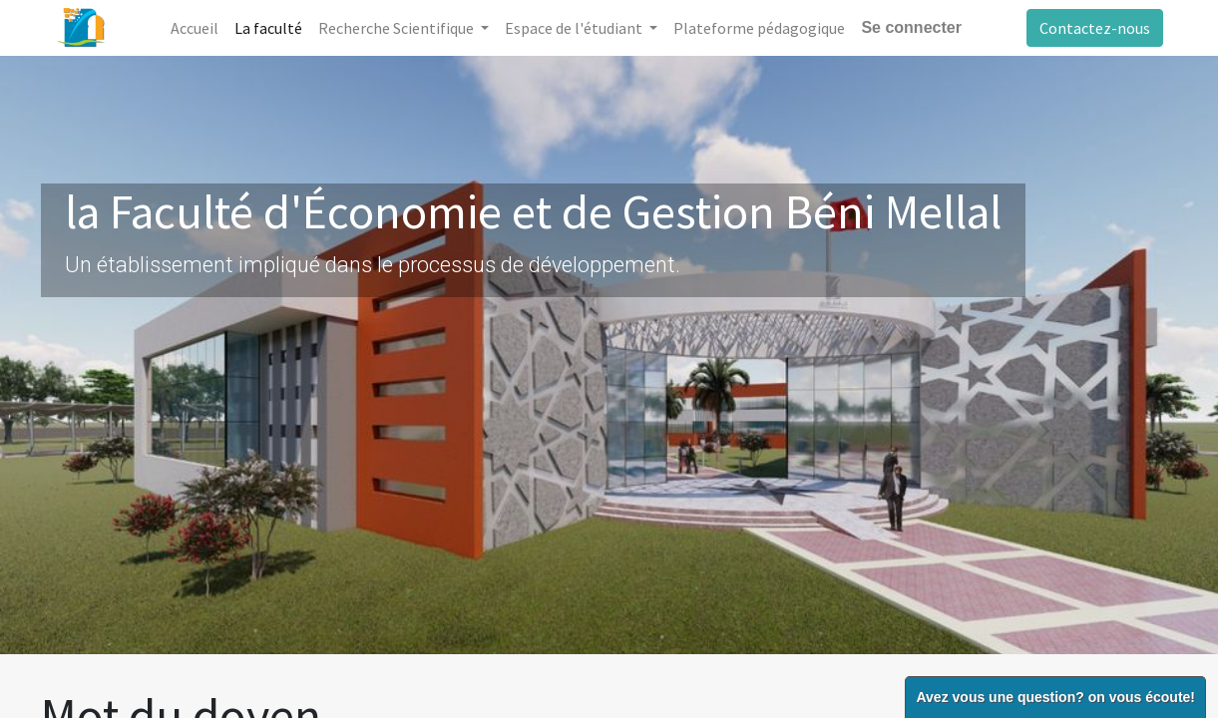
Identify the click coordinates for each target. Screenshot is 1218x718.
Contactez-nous (1094, 28)
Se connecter (911, 27)
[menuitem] (194, 28)
